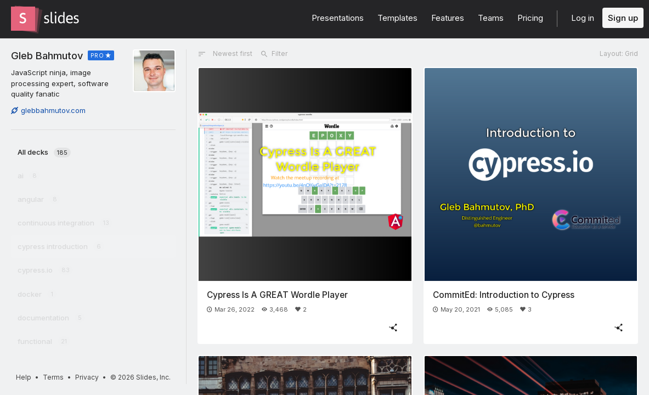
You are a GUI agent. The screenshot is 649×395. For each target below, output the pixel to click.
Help (23, 377)
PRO (97, 55)
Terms (53, 377)
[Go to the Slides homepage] (23, 19)
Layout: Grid (619, 53)
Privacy (87, 377)
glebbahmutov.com (48, 110)
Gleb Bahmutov (47, 55)
